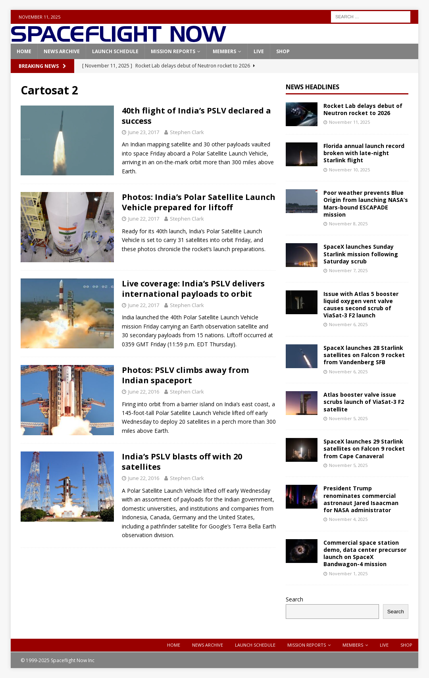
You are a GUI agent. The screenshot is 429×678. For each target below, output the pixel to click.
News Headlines (312, 87)
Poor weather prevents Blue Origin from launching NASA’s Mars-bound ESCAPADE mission (365, 203)
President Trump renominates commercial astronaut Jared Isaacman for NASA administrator (360, 499)
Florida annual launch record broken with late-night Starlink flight (363, 153)
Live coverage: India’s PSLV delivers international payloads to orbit (193, 288)
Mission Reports (173, 51)
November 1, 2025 (348, 573)
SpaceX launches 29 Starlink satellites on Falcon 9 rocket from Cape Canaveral (364, 448)
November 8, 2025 (348, 224)
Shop (283, 51)
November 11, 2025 (349, 122)
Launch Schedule (115, 51)
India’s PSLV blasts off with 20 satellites (182, 461)
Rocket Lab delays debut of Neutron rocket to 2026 (362, 109)
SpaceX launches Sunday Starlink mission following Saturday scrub (360, 254)
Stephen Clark (187, 132)
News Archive (62, 51)
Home (24, 51)
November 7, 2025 (348, 270)
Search (294, 599)
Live (259, 51)
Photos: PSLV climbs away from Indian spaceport (185, 375)
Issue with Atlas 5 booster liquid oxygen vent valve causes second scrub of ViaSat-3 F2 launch (360, 304)
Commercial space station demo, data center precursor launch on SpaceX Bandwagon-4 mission (364, 553)
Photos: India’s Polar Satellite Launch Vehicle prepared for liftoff (198, 202)
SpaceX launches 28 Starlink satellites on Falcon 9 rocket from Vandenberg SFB (364, 355)
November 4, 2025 (348, 519)
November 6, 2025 (348, 324)
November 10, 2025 (349, 170)
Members (224, 51)
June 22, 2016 (143, 391)
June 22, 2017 (143, 218)
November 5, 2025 (348, 418)
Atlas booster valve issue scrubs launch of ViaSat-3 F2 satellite (363, 402)
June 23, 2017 (143, 132)
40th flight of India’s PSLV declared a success (196, 115)
